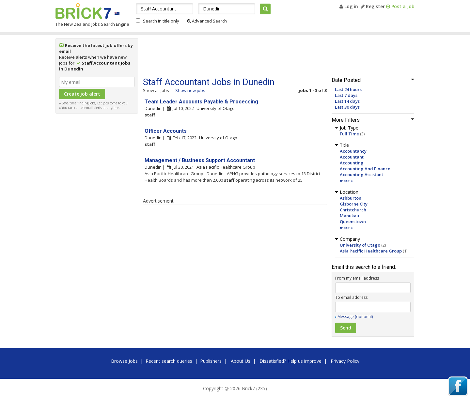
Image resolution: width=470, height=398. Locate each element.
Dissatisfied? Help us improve (290, 361)
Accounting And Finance (365, 169)
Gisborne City (354, 204)
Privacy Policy (345, 361)
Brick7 (83, 11)
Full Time (349, 134)
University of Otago (360, 245)
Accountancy (353, 151)
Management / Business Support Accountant (200, 160)
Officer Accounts (166, 131)
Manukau (349, 216)
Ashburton (350, 198)
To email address (351, 297)
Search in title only (161, 21)
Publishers (211, 361)
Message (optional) (355, 316)
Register (373, 6)
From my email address (357, 278)
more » (346, 180)
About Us (240, 361)
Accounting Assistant (361, 174)
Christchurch (353, 210)
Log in (348, 6)
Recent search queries (169, 361)
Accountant (352, 157)
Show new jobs (190, 90)
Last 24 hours (348, 89)
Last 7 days (346, 95)
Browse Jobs (124, 361)
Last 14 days (347, 101)
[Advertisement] (97, 215)
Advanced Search (207, 21)
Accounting (352, 163)
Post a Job (400, 6)
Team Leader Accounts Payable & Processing (201, 102)
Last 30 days (347, 107)
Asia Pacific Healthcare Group (371, 251)
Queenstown (353, 221)
